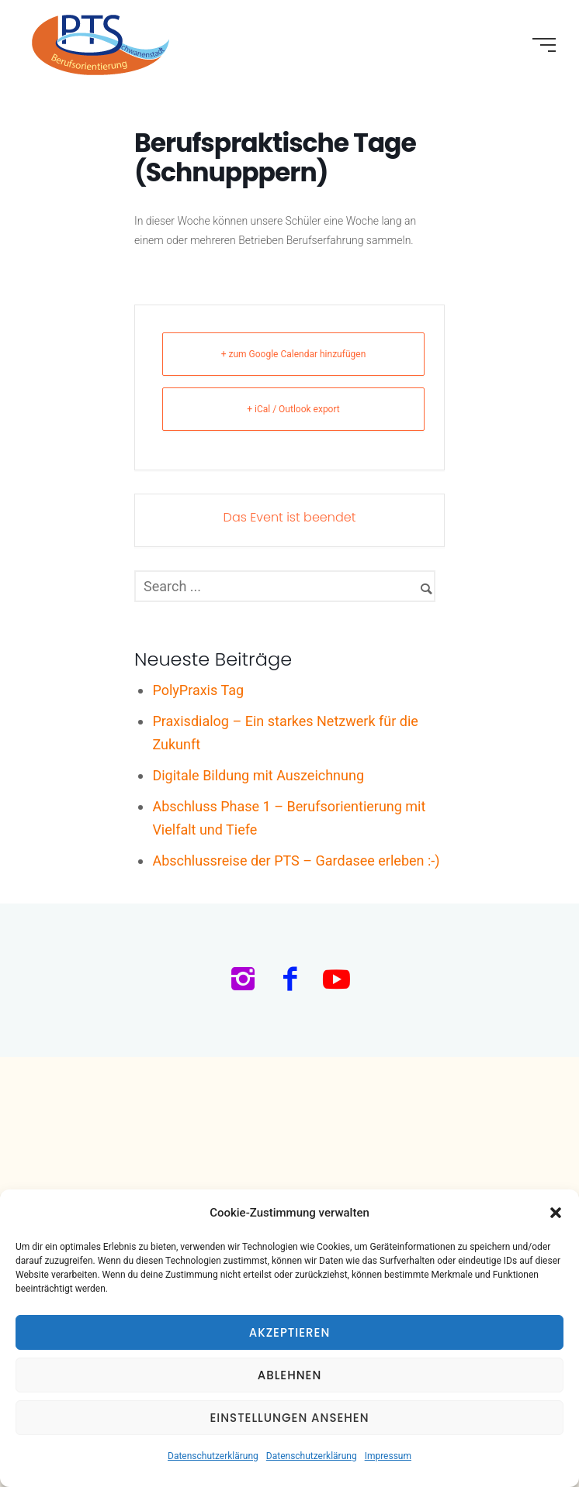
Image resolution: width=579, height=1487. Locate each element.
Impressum (388, 1456)
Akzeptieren (290, 1332)
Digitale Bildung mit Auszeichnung (258, 775)
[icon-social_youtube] (336, 980)
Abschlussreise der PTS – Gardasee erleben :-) (295, 860)
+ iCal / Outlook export (293, 409)
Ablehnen (290, 1375)
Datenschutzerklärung (213, 1456)
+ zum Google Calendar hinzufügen (293, 354)
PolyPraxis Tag (198, 690)
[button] (555, 1212)
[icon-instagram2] (247, 980)
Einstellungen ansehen (289, 1418)
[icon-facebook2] (293, 980)
